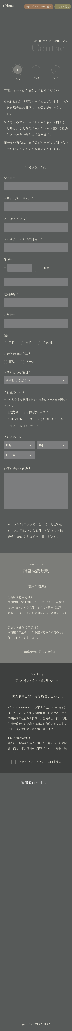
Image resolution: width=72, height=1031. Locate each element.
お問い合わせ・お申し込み (38, 6)
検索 (47, 268)
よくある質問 (62, 6)
